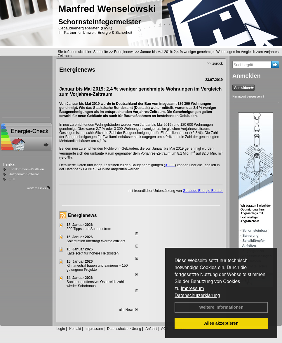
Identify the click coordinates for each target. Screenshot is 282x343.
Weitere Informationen (221, 307)
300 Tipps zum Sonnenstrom (89, 229)
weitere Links (38, 188)
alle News (128, 310)
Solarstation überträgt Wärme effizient (96, 241)
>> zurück (215, 63)
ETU (12, 179)
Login (60, 329)
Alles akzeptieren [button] (221, 323)
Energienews (82, 215)
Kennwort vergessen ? (248, 96)
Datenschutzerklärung (197, 295)
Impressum (192, 288)
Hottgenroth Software (24, 174)
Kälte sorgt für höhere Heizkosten (93, 253)
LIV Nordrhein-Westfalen (26, 169)
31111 (170, 165)
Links (9, 164)
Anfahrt (151, 329)
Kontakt (75, 329)
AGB (164, 329)
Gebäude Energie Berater (203, 191)
